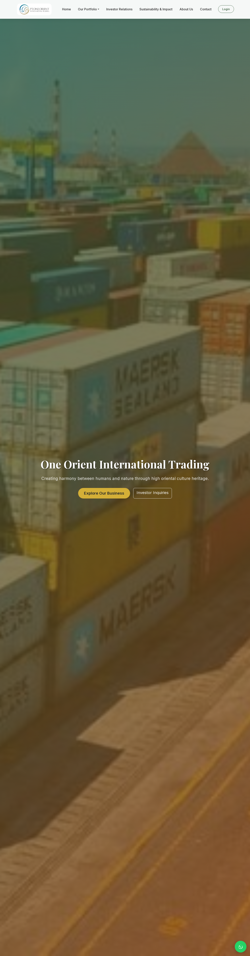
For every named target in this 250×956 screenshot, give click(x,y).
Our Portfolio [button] (87, 9)
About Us (186, 9)
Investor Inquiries (153, 492)
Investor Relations (119, 9)
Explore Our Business (104, 493)
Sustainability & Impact (155, 9)
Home (66, 9)
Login (226, 9)
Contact (206, 9)
